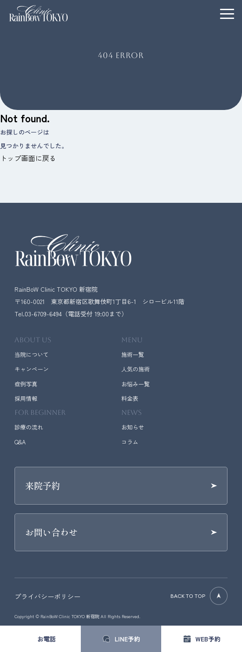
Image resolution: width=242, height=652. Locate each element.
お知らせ (132, 427)
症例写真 (25, 384)
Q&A (19, 442)
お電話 (46, 638)
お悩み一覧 (135, 384)
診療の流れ (28, 427)
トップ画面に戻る (28, 158)
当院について (31, 354)
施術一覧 (132, 354)
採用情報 (25, 398)
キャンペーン (31, 369)
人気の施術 (135, 369)
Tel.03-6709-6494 (38, 313)
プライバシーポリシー (47, 596)
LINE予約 (127, 638)
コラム (129, 442)
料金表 (129, 398)
